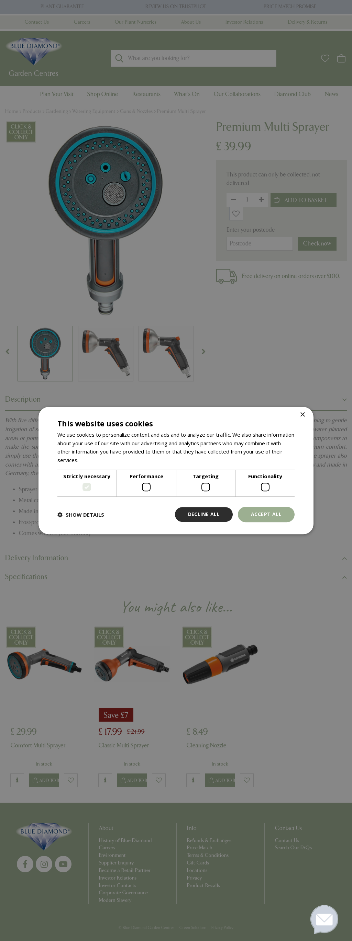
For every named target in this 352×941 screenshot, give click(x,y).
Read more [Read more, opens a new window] (93, 460)
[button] (80, 515)
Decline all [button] (204, 514)
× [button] (302, 414)
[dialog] (176, 470)
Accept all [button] (266, 514)
